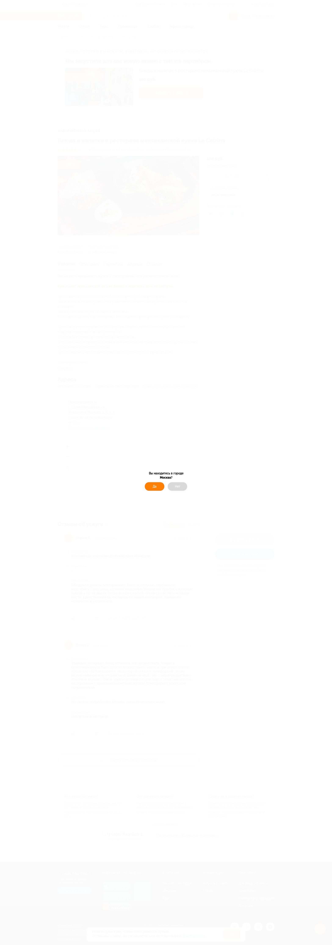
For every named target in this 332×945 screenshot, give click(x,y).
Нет (177, 486)
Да (154, 486)
